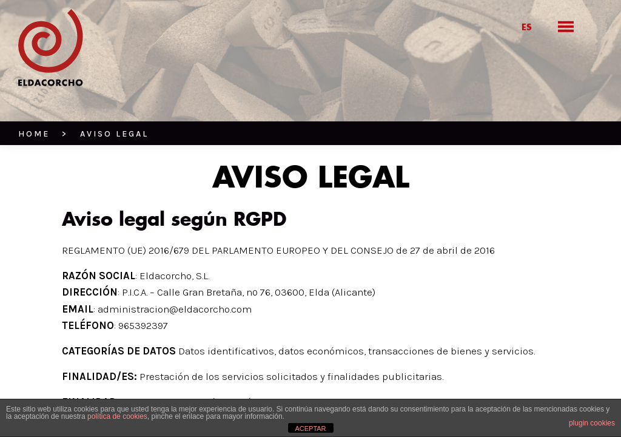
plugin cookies (592, 423)
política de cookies (117, 416)
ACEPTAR (310, 428)
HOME (34, 134)
